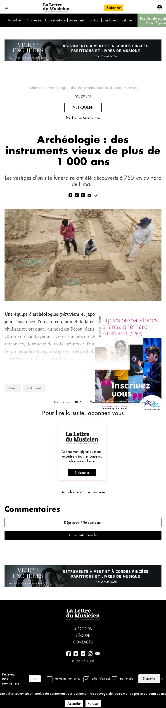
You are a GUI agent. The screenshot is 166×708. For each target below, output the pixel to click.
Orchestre (34, 20)
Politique (126, 20)
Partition (94, 20)
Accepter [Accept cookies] (74, 703)
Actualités (14, 20)
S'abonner (114, 8)
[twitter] (76, 200)
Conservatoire (55, 20)
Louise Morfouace (86, 120)
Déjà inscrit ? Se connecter (83, 527)
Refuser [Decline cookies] (93, 703)
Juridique (109, 20)
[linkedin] (83, 200)
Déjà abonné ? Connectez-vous (83, 497)
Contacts (83, 650)
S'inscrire (149, 678)
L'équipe (83, 643)
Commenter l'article (83, 540)
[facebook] (70, 200)
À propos (83, 637)
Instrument (76, 20)
